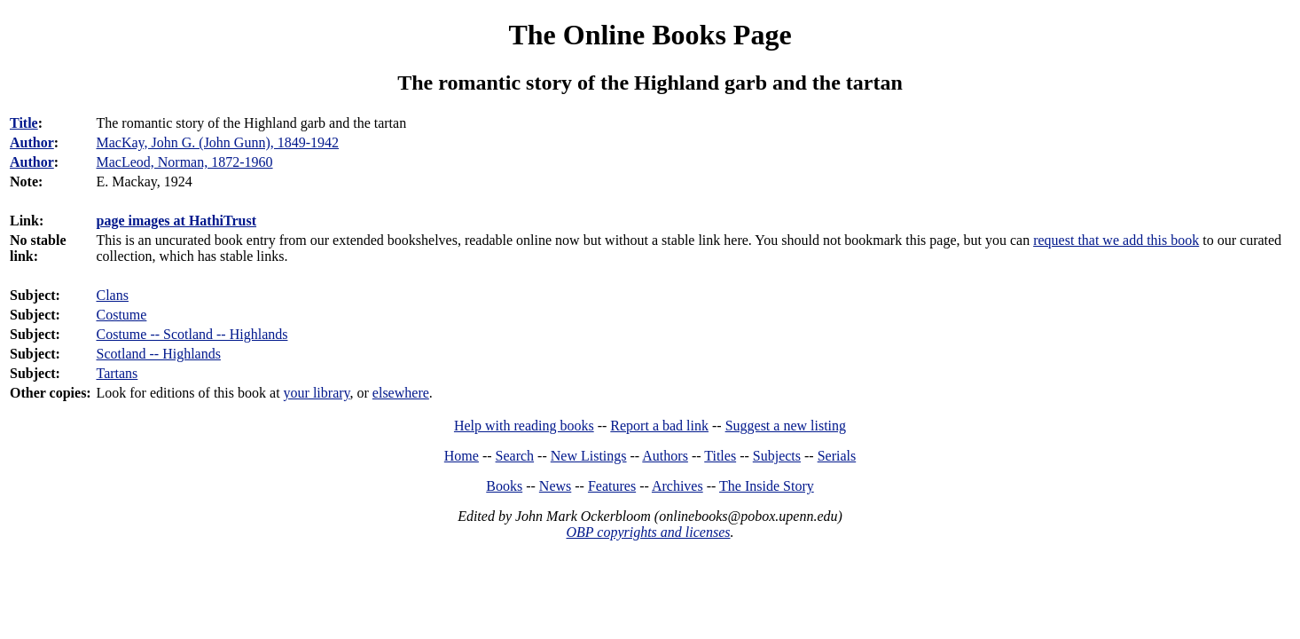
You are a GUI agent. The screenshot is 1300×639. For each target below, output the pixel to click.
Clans (112, 295)
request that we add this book (1116, 240)
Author (32, 142)
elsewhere (400, 392)
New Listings (589, 455)
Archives (677, 485)
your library (317, 392)
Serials (837, 455)
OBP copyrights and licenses (648, 532)
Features (612, 485)
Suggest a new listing (785, 425)
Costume (121, 314)
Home (461, 455)
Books (504, 485)
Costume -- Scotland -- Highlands (191, 334)
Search (515, 455)
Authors (665, 455)
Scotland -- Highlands (158, 353)
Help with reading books (524, 425)
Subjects (777, 455)
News (555, 485)
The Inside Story (766, 485)
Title (24, 122)
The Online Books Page (649, 35)
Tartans (116, 373)
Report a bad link (659, 425)
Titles (720, 455)
